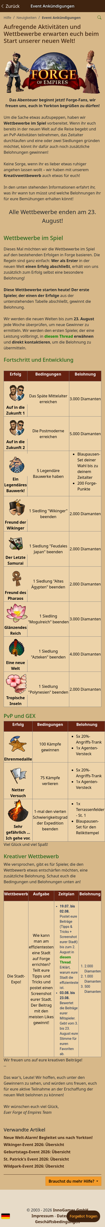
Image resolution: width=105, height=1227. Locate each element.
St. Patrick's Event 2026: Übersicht (36, 1159)
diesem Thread (58, 336)
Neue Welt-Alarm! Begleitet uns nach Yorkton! (48, 1137)
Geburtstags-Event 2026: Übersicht (37, 1152)
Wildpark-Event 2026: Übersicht (34, 1166)
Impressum (42, 1216)
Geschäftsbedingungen (57, 1221)
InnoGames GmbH (70, 1210)
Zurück (10, 6)
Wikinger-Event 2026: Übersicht (34, 1144)
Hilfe (7, 17)
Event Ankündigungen (61, 17)
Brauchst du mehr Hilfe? (72, 1181)
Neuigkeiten (26, 17)
